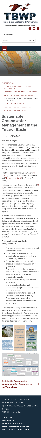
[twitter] (30, 29)
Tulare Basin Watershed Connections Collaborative (17, 87)
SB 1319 (8, 178)
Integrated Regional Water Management (19, 95)
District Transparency (12, 424)
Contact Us (8, 35)
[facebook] (38, 29)
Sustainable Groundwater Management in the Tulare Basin (21, 99)
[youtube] (34, 29)
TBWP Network (7, 83)
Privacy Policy (8, 421)
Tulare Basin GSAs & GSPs (16, 104)
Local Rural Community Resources (16, 110)
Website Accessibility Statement (16, 427)
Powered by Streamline (12, 430)
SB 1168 (18, 178)
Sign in (26, 430)
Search (31, 41)
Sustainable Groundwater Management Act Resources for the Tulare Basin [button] (17, 384)
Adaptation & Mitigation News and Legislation (20, 92)
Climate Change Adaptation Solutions (17, 107)
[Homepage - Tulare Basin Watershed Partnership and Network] (20, 14)
